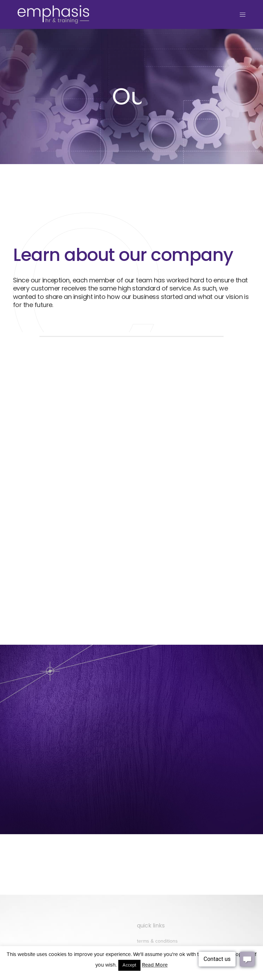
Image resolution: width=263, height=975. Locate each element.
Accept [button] (129, 965)
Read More (155, 965)
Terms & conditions (157, 941)
